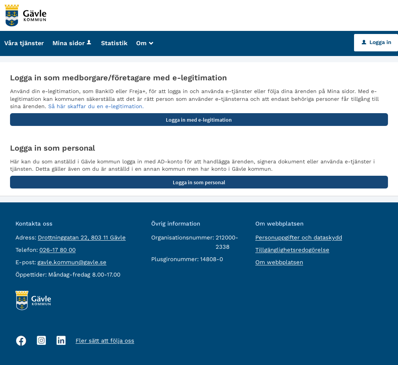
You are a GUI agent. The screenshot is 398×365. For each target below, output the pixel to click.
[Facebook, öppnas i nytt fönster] (21, 340)
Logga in (376, 42)
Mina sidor (72, 43)
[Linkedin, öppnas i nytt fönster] (61, 340)
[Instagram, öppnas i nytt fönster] (41, 340)
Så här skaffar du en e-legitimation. (96, 106)
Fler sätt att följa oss (105, 340)
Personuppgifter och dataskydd (298, 237)
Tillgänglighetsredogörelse (292, 249)
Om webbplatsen (279, 262)
